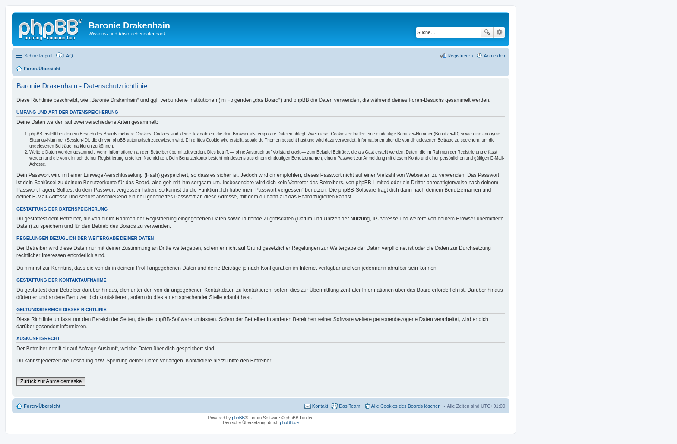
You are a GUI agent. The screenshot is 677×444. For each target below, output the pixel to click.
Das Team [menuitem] (349, 406)
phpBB (238, 418)
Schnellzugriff (38, 55)
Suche (487, 32)
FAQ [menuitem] (68, 55)
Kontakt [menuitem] (320, 406)
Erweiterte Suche (499, 32)
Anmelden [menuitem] (494, 55)
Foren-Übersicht (42, 406)
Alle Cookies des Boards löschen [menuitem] (406, 406)
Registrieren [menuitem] (460, 55)
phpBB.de (289, 422)
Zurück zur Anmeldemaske (51, 381)
